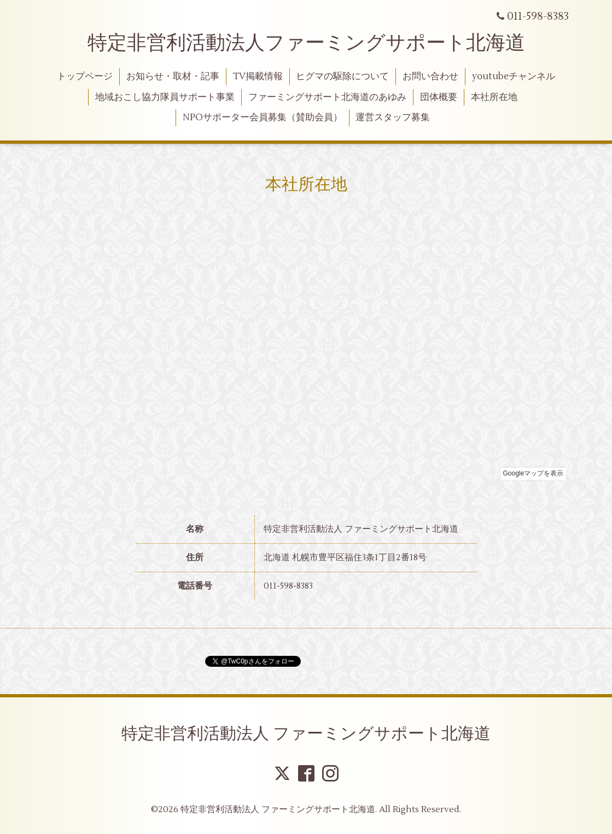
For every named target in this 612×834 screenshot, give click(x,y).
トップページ (85, 77)
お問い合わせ (430, 77)
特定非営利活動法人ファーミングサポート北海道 (306, 43)
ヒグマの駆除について (342, 77)
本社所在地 (494, 97)
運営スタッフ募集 (392, 117)
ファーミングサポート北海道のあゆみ (327, 97)
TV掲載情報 (258, 77)
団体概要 (438, 97)
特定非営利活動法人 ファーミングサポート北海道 (306, 733)
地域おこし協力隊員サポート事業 (165, 97)
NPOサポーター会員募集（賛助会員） (262, 117)
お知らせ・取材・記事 (172, 77)
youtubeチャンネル (513, 77)
